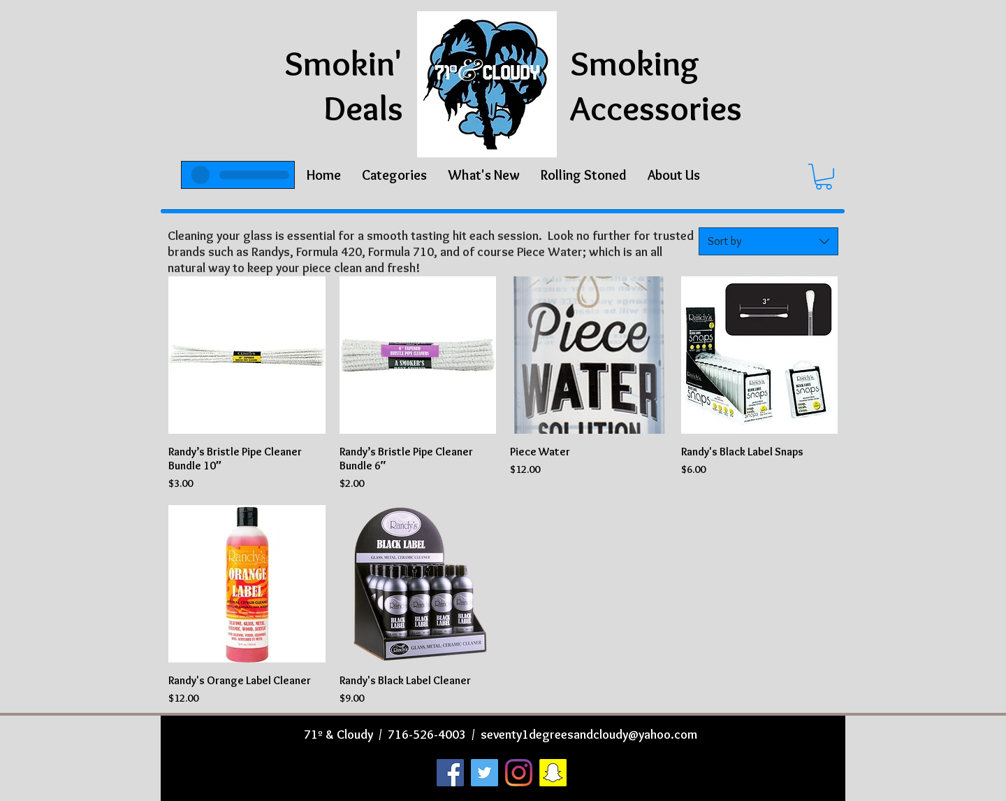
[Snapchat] (553, 772)
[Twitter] (484, 772)
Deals (363, 108)
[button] (394, 175)
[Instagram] (518, 772)
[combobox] (768, 241)
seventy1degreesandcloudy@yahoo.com (589, 734)
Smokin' (343, 63)
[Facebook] (450, 772)
